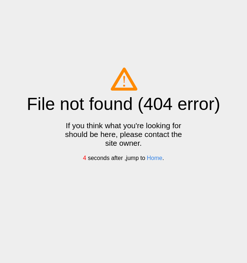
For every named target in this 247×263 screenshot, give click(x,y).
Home (154, 158)
